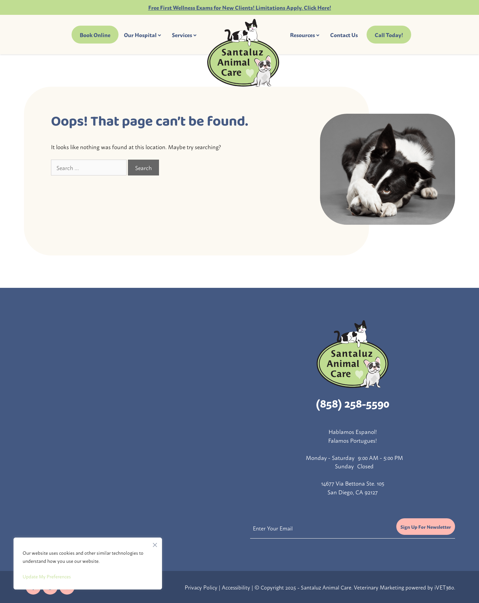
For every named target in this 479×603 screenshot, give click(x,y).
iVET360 (444, 587)
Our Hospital (140, 35)
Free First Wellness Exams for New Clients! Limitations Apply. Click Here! (239, 7)
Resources (302, 35)
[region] (88, 564)
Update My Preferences (47, 576)
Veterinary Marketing (379, 587)
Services (182, 35)
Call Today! (389, 34)
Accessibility (236, 587)
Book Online (95, 34)
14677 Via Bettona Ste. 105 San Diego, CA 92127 (352, 487)
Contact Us (344, 35)
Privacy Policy (201, 587)
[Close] (155, 543)
